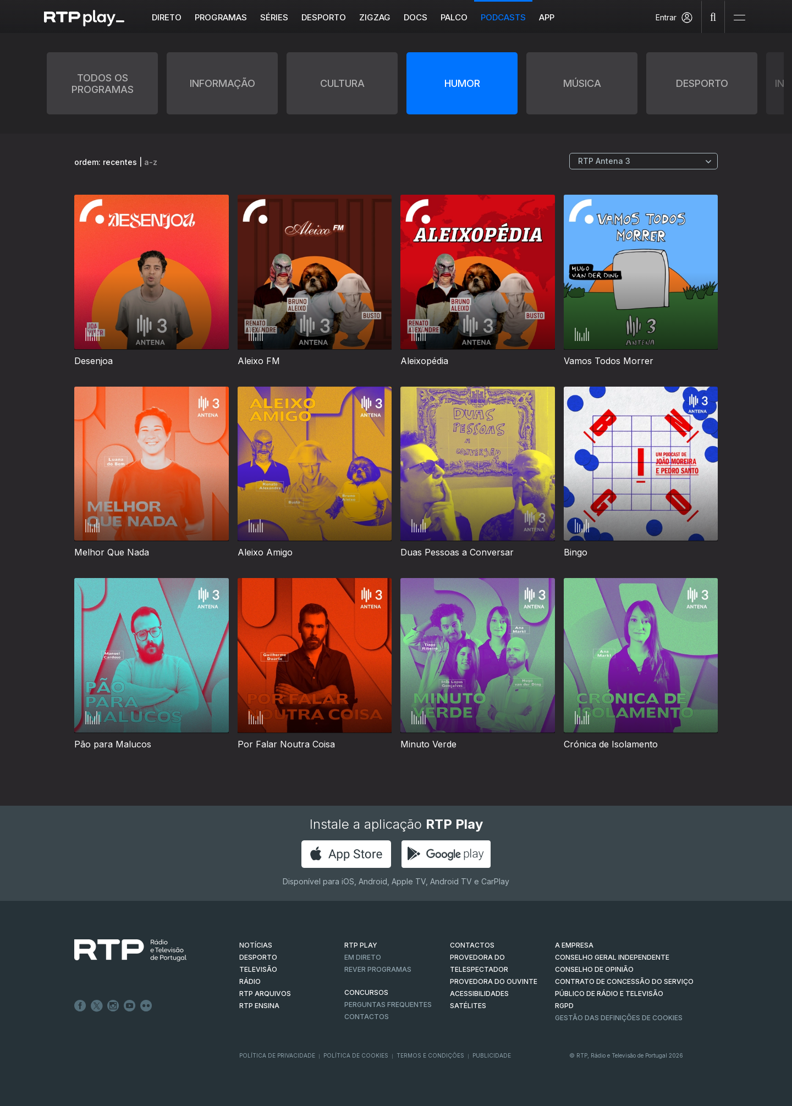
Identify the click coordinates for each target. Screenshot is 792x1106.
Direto (167, 17)
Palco (454, 17)
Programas (221, 17)
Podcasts (503, 17)
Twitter (97, 1006)
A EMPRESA (574, 945)
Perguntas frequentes (388, 1004)
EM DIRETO (362, 957)
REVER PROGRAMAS (377, 969)
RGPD (564, 1006)
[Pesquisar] (713, 16)
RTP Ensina (259, 1006)
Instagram (113, 1006)
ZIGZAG (375, 17)
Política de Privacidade (277, 1055)
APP (547, 17)
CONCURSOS (366, 992)
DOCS (416, 17)
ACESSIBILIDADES (479, 993)
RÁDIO (250, 981)
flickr (146, 1006)
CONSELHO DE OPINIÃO (594, 969)
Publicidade (491, 1055)
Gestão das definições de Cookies (619, 1018)
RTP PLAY (360, 945)
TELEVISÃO (258, 969)
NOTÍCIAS (255, 945)
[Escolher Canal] (643, 161)
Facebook (80, 1006)
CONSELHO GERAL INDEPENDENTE (612, 957)
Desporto (324, 17)
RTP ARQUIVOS (265, 993)
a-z (150, 162)
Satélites (468, 1006)
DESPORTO (258, 957)
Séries (275, 17)
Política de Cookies (355, 1055)
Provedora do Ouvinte (493, 981)
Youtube (130, 1006)
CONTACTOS (472, 945)
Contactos (366, 1017)
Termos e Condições (430, 1055)
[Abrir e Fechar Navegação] (739, 18)
